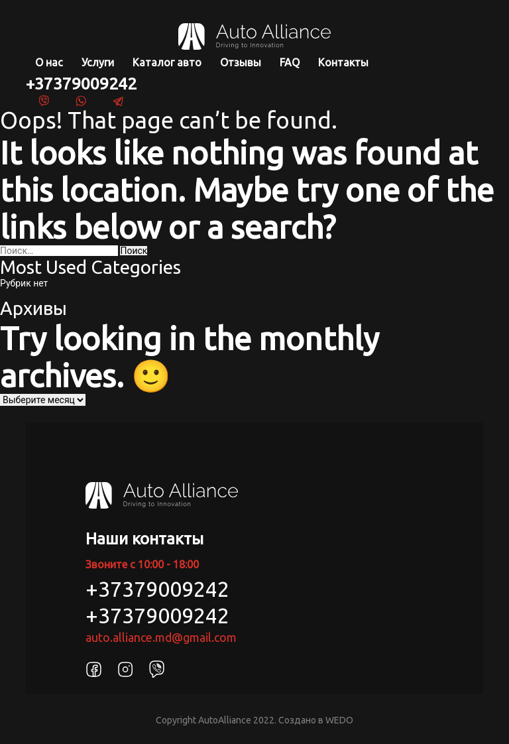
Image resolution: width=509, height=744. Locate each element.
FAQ (290, 62)
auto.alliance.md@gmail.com (161, 637)
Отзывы (240, 62)
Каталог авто (167, 62)
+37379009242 (81, 83)
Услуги (98, 62)
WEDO (339, 720)
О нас (49, 62)
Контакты (343, 62)
